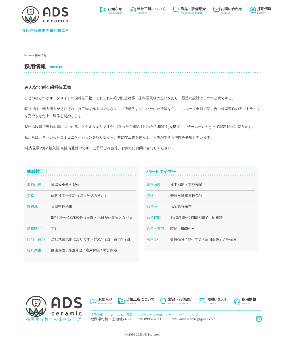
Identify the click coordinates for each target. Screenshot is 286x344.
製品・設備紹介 (193, 11)
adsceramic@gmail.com (201, 319)
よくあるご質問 (121, 315)
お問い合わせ (231, 11)
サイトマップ (188, 315)
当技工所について (151, 11)
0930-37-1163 (155, 319)
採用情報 (264, 11)
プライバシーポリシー (155, 315)
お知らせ (115, 11)
